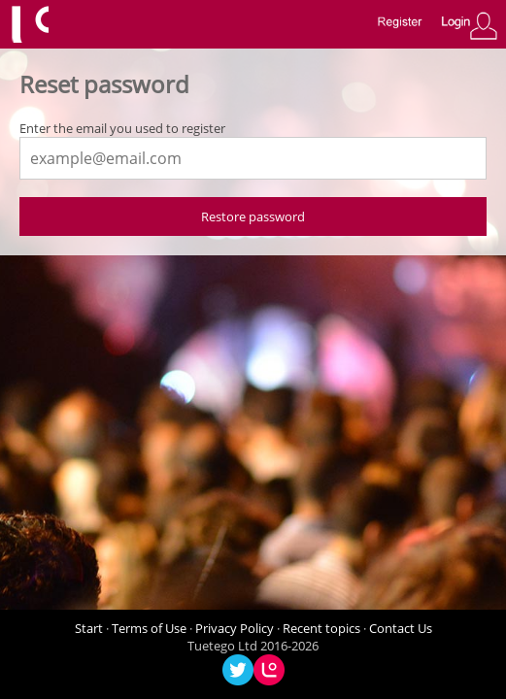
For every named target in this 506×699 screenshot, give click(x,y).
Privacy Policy (234, 628)
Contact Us (400, 628)
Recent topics (321, 628)
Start (89, 628)
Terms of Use (149, 628)
